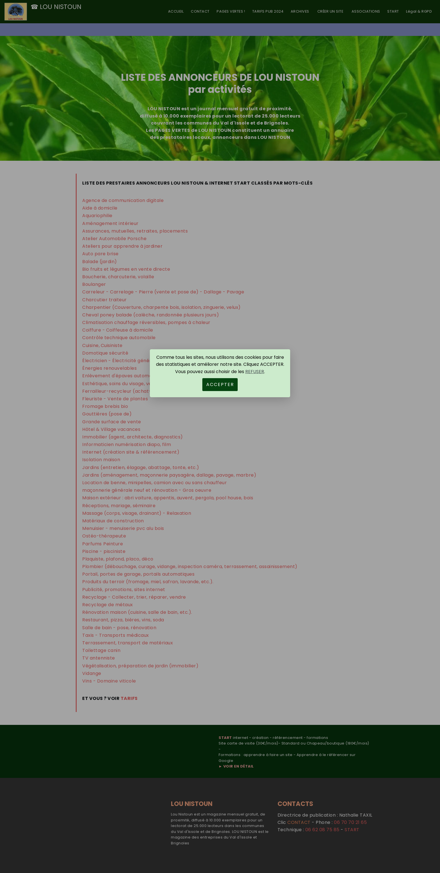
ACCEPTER (220, 384)
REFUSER (254, 371)
